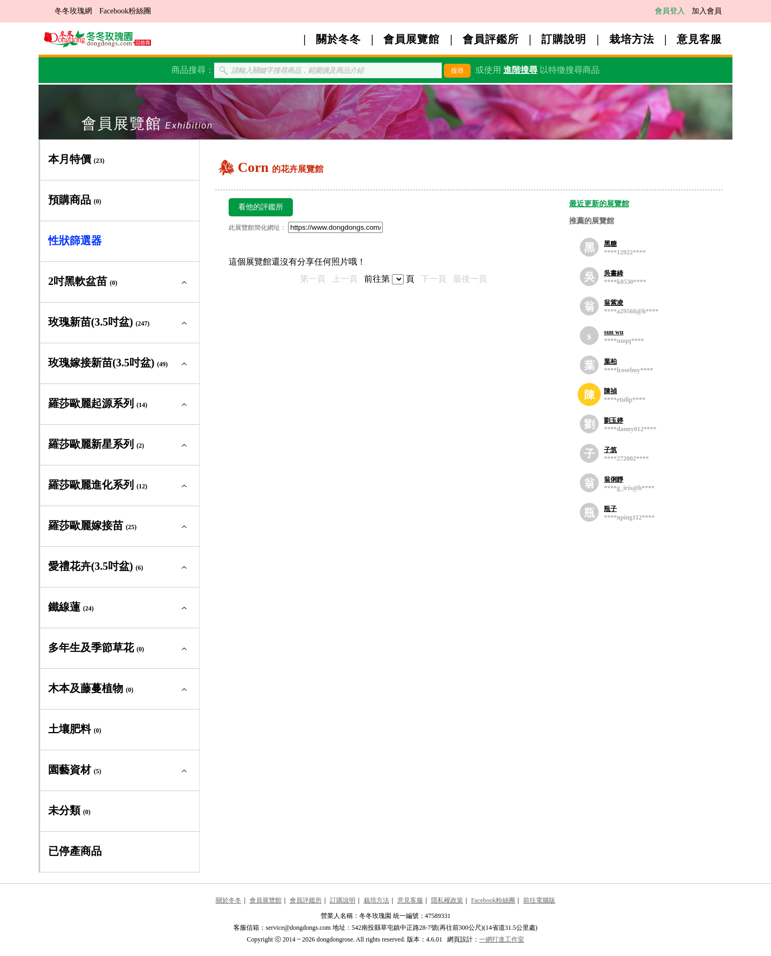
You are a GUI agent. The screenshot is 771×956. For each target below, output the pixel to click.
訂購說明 (563, 39)
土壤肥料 (74, 729)
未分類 (69, 810)
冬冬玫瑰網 (73, 11)
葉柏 (610, 361)
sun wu (613, 332)
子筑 (610, 450)
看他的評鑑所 (260, 207)
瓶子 (610, 509)
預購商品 (74, 200)
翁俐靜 (613, 479)
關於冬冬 (338, 39)
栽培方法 (631, 39)
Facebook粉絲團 (125, 11)
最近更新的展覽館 (599, 204)
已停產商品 (75, 851)
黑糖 (610, 243)
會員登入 (670, 11)
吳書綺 (613, 273)
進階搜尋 (520, 69)
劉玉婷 (613, 420)
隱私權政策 (447, 900)
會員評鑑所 (491, 39)
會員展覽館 (411, 39)
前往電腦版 (539, 900)
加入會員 (707, 11)
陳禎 (610, 391)
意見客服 (699, 39)
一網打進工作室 (501, 939)
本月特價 (76, 159)
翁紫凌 (613, 302)
